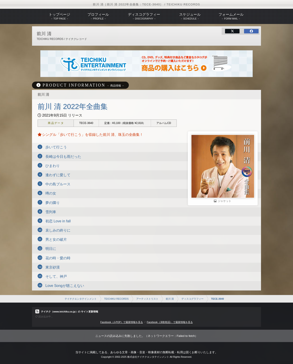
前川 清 (170, 298)
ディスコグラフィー (192, 298)
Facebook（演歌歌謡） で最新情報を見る (170, 322)
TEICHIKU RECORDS (116, 298)
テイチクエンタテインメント (81, 298)
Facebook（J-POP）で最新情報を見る (121, 322)
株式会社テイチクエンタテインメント (148, 356)
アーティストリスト (147, 298)
